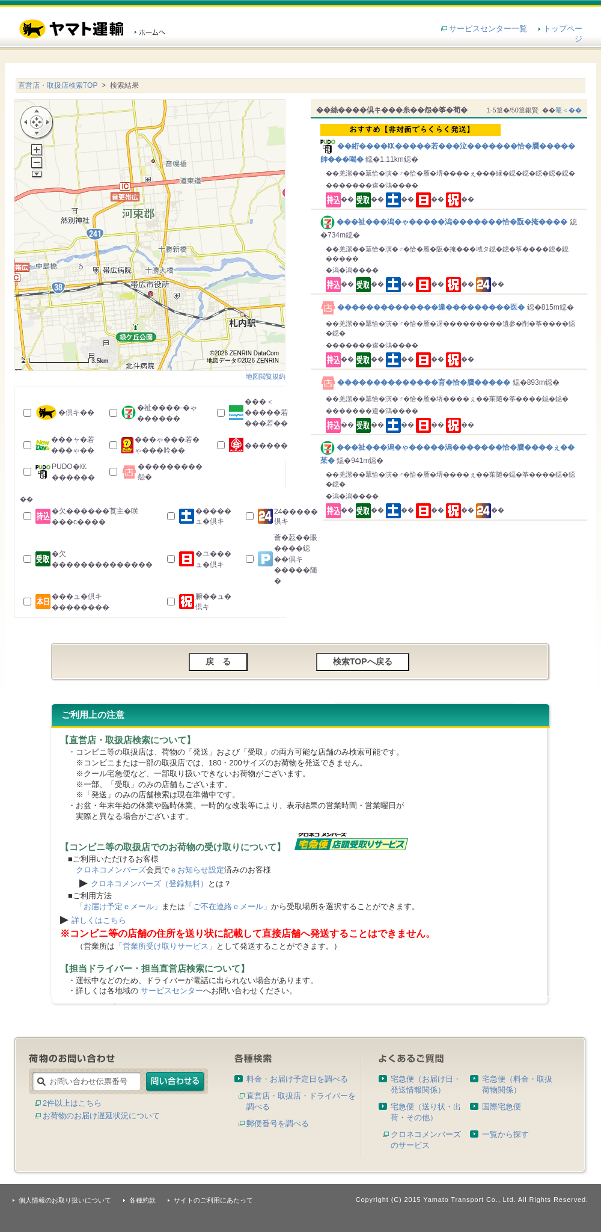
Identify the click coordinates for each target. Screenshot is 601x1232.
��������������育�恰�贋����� (416, 382)
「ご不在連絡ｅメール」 (228, 906)
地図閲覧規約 (265, 376)
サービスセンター (172, 990)
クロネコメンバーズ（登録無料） (149, 883)
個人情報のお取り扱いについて (65, 1200)
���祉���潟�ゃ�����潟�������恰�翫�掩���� (445, 222)
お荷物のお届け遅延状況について (101, 1115)
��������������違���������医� (423, 307)
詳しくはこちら (99, 920)
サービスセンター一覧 (488, 28)
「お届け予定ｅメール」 (119, 906)
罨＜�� (568, 110)
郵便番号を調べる (277, 1123)
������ (266, 445)
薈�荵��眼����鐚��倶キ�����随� (295, 559)
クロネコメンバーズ (111, 869)
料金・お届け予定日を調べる (297, 1078)
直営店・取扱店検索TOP (57, 85)
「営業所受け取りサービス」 (165, 946)
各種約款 (142, 1200)
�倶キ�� (76, 412)
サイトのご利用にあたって (213, 1200)
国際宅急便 (501, 1106)
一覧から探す (505, 1134)
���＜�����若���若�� (266, 412)
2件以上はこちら (72, 1103)
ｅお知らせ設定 (196, 869)
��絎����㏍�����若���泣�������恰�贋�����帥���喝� (451, 144)
